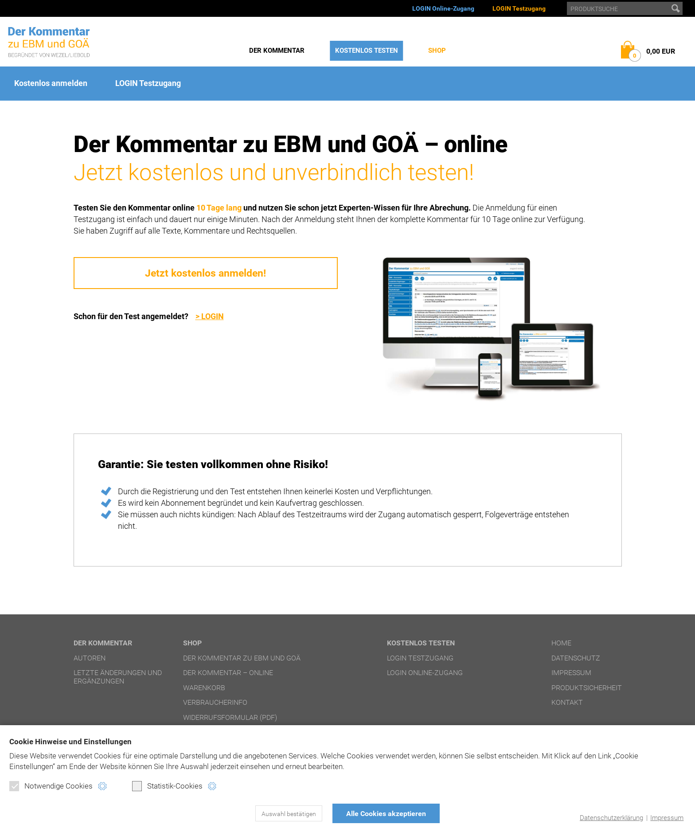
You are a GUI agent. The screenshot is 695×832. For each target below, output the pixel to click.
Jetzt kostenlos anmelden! (205, 273)
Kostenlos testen (366, 51)
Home (561, 643)
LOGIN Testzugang (519, 8)
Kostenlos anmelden (50, 83)
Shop (437, 51)
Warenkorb (204, 688)
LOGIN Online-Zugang (443, 8)
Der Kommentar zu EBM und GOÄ (242, 658)
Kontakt (567, 702)
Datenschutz (575, 658)
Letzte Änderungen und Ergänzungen (118, 676)
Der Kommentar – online (228, 672)
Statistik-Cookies (167, 786)
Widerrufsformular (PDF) (230, 717)
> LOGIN (209, 316)
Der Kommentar (277, 51)
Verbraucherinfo (215, 702)
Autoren (89, 658)
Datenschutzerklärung (611, 818)
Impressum (666, 818)
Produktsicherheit (586, 688)
